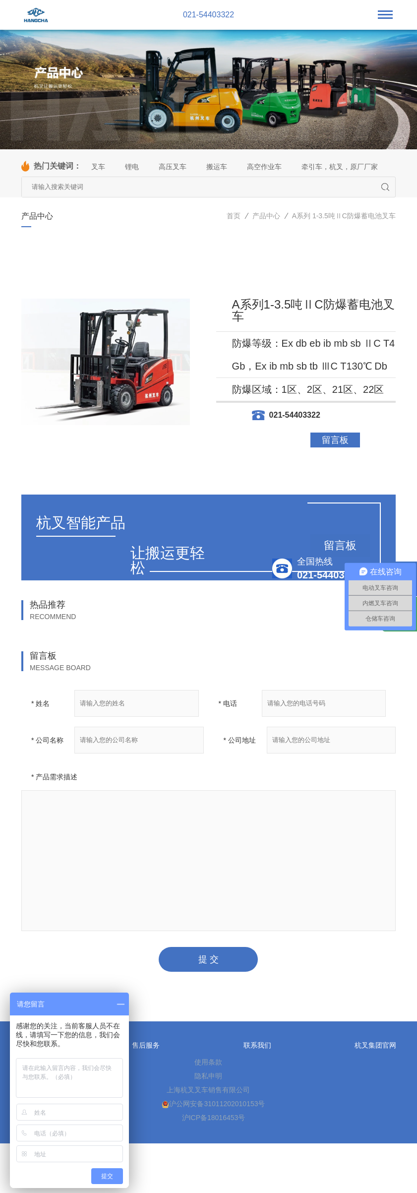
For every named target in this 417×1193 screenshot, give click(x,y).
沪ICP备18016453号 (213, 1118)
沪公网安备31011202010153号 (213, 1104)
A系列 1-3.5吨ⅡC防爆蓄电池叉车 (344, 215)
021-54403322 (208, 15)
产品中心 (266, 215)
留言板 (335, 440)
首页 (233, 215)
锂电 (132, 167)
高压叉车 (172, 167)
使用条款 (208, 1062)
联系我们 (257, 1045)
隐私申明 (208, 1076)
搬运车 (216, 167)
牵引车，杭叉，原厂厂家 (339, 167)
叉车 (98, 167)
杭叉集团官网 (375, 1045)
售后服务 (146, 1045)
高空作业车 (264, 167)
